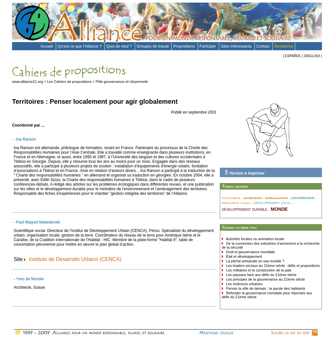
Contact (263, 46)
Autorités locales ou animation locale (254, 239)
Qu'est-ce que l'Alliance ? (80, 46)
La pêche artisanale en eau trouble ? (254, 261)
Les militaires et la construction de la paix (258, 270)
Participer (208, 46)
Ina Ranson (26, 139)
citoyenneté (231, 197)
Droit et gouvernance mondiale (250, 252)
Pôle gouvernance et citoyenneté (122, 82)
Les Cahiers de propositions (69, 82)
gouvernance (302, 197)
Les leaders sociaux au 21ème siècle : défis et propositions (272, 266)
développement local (272, 202)
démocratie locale (236, 202)
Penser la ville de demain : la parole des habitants (265, 288)
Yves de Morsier (30, 279)
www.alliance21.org (27, 82)
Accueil (47, 46)
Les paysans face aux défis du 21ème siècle (260, 275)
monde (279, 208)
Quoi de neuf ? (119, 46)
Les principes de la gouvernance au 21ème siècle (265, 279)
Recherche (283, 46)
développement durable (244, 209)
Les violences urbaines (244, 284)
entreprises (253, 197)
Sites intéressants (237, 46)
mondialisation (276, 197)
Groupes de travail (153, 46)
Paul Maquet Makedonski (38, 222)
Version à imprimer (244, 173)
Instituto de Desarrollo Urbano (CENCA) (75, 259)
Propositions (184, 46)
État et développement (243, 256)
